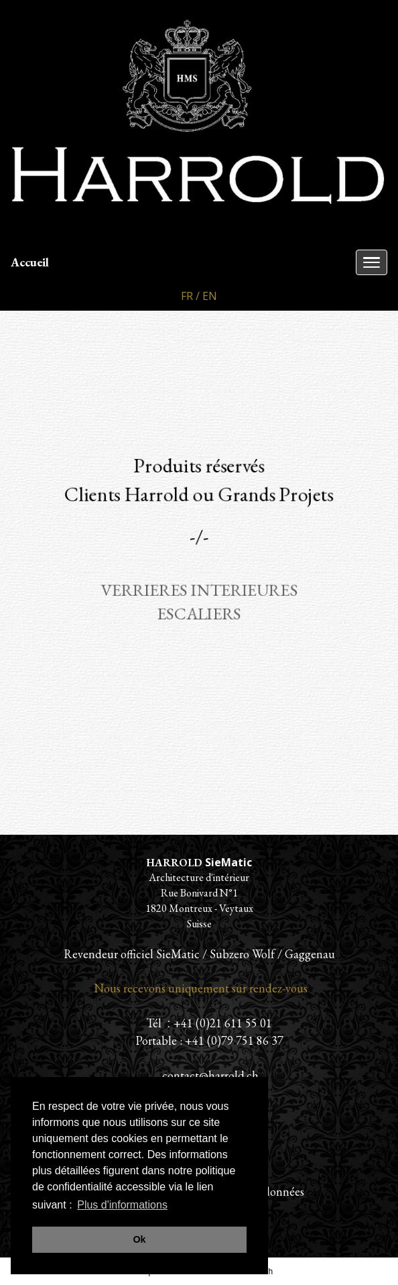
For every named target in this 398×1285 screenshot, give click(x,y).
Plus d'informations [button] (122, 1205)
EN (209, 296)
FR (187, 296)
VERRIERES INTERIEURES (199, 590)
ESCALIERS (199, 614)
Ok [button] (139, 1239)
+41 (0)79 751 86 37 (234, 1040)
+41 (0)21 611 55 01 (223, 1023)
